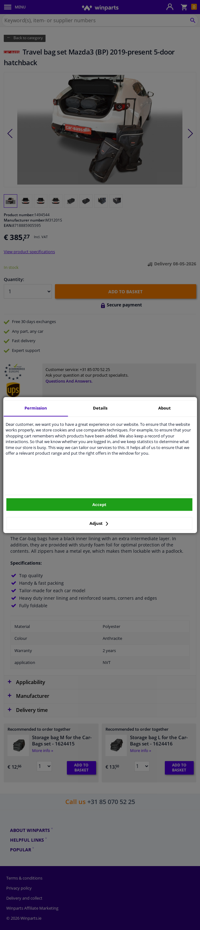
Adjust (98, 523)
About (164, 408)
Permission (35, 408)
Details (100, 408)
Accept (99, 504)
